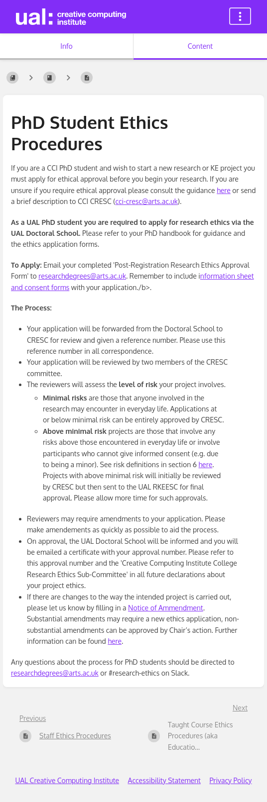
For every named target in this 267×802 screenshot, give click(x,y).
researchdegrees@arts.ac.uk (82, 276)
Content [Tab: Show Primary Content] (200, 46)
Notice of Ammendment (165, 607)
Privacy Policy (230, 780)
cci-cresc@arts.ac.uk (146, 201)
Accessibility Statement (164, 780)
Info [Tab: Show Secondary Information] (66, 46)
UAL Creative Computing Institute (67, 780)
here (224, 190)
